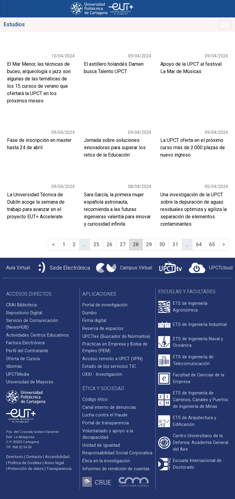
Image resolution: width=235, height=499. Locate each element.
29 (149, 244)
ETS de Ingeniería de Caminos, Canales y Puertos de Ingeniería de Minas (200, 399)
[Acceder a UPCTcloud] (211, 268)
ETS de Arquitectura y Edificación (194, 421)
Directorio (14, 456)
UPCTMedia (17, 374)
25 (96, 244)
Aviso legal (54, 462)
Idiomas (14, 366)
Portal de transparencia (105, 423)
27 (122, 244)
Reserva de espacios (102, 328)
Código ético (95, 399)
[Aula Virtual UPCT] (16, 268)
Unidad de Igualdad (101, 445)
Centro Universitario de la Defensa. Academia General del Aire (200, 442)
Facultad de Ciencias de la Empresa (198, 378)
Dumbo (89, 313)
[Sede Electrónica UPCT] (63, 268)
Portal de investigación (105, 305)
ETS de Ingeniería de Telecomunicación (193, 360)
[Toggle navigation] (4, 8)
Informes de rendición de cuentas (116, 468)
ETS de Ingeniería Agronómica (190, 307)
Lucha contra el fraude (105, 415)
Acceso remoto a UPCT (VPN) (112, 358)
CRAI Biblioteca (21, 305)
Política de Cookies (25, 462)
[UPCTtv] (170, 268)
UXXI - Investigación (102, 374)
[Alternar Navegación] (224, 24)
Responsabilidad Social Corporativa (117, 453)
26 (109, 244)
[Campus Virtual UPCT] (124, 268)
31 (175, 244)
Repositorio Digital (24, 313)
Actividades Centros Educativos (37, 335)
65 (212, 244)
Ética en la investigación (106, 461)
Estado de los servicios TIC (109, 366)
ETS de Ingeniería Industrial (200, 324)
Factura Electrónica (25, 343)
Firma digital (94, 320)
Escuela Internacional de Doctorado (197, 464)
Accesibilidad (57, 456)
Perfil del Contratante (27, 350)
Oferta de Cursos (23, 358)
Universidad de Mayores (29, 382)
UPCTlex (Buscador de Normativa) (116, 336)
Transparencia (59, 468)
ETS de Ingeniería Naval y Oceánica (198, 342)
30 (162, 244)
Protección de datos (26, 468)
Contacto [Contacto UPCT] (34, 456)
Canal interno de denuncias (109, 407)
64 (199, 244)
